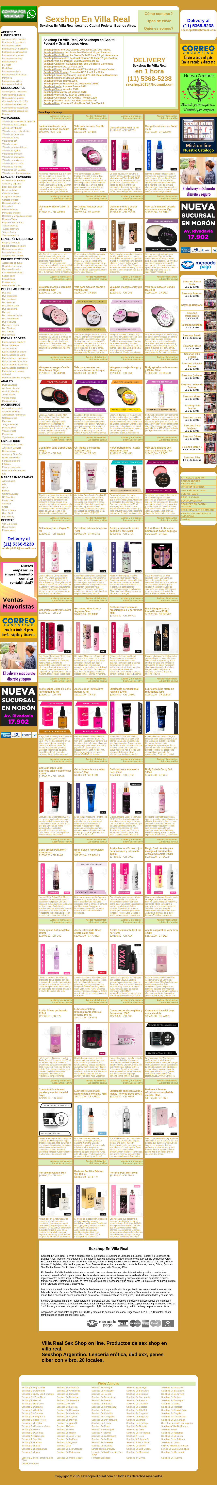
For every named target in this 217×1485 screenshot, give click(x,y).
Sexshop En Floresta (136, 1426)
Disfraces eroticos (11, 203)
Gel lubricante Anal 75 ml (124, 127)
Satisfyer (6, 503)
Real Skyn (7, 68)
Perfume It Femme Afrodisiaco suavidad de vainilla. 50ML (159, 1092)
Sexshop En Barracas (67, 1394)
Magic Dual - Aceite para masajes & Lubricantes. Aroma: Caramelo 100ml (159, 851)
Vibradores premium (12, 153)
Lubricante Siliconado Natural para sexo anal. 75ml (90, 1092)
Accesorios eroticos (11, 408)
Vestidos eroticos (10, 235)
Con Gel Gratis (9, 524)
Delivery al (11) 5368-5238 (18, 541)
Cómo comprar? (159, 14)
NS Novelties (8, 497)
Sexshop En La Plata (66, 1439)
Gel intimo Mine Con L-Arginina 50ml (87, 610)
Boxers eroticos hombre (14, 246)
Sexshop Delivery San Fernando (38, 1394)
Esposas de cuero (11, 269)
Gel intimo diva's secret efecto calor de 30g (123, 208)
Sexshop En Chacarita (67, 1410)
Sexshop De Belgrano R (34, 1416)
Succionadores (9, 348)
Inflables (6, 464)
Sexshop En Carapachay (103, 1407)
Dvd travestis (8, 334)
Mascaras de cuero (11, 285)
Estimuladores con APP (14, 342)
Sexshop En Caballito (137, 1403)
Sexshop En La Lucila (172, 1436)
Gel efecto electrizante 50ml (55, 610)
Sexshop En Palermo (171, 1458)
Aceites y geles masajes (14, 39)
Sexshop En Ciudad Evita (174, 1410)
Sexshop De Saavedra (67, 1400)
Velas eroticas (9, 431)
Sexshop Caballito (54, 63)
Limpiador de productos (14, 42)
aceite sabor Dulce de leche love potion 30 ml (55, 690)
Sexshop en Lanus (170, 1442)
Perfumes (7, 78)
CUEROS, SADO (189, 494)
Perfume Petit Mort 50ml (123, 1172)
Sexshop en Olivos (135, 1458)
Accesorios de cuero (12, 263)
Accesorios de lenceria (13, 180)
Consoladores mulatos (13, 98)
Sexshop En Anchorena (33, 1390)
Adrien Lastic (8, 481)
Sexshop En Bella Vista (172, 1394)
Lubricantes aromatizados (15, 48)
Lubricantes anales (11, 45)
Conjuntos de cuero (11, 266)
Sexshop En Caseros (136, 1407)
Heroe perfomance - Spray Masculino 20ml (125, 449)
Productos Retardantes (13, 470)
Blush (5, 487)
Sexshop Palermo (54, 52)
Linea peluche (9, 282)
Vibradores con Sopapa (14, 170)
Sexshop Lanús (53, 86)
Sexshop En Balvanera (137, 1390)
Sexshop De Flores (101, 1410)
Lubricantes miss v (11, 71)
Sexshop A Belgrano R (137, 1439)
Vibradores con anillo (12, 444)
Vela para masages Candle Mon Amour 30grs (54, 369)
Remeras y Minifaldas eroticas (17, 216)
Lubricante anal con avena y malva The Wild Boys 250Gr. (126, 1092)
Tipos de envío (158, 21)
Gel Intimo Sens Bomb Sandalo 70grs (87, 449)
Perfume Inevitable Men (52, 1172)
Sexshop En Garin (31, 1429)
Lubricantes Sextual (12, 84)
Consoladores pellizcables (15, 101)
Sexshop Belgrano (54, 49)
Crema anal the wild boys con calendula (159, 1012)
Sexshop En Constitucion (173, 1416)
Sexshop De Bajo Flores (34, 1420)
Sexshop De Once (65, 1403)
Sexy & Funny (9, 510)
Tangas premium (10, 229)
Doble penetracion (11, 457)
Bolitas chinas (9, 451)
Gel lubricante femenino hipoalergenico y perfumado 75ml (126, 610)
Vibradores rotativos (12, 166)
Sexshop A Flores (135, 1436)
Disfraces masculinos (12, 249)
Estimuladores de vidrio (13, 355)
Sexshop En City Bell (136, 1410)
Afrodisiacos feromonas (14, 414)
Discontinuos (8, 527)
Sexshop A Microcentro (33, 1436)
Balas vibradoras (10, 345)
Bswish (5, 490)
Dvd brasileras (9, 299)
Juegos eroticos (10, 424)
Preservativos (9, 427)
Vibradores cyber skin (13, 134)
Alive (4, 484)
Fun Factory (8, 516)
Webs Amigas (108, 1383)
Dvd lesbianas (9, 322)
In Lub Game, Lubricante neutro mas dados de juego (161, 529)
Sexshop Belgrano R (66, 1423)
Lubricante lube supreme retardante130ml (159, 690)
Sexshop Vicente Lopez (57, 100)
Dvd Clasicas (8, 328)
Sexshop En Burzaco (101, 1403)
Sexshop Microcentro (56, 58)
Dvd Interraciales (10, 318)
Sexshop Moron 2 (192, 447)
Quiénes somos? (158, 28)
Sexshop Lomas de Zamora (59, 75)
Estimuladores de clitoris (14, 351)
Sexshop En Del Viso (66, 1420)
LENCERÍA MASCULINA (193, 490)
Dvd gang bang (9, 309)
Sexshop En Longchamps (34, 1449)
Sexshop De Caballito (102, 1413)
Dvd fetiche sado (10, 305)
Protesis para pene (11, 467)
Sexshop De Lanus (170, 1403)
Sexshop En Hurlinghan (138, 1432)
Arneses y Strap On (12, 454)
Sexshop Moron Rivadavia (59, 83)
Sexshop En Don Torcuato (104, 1420)
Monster (6, 114)
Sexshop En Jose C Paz (68, 1436)
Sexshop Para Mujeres (192, 427)
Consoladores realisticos (14, 104)
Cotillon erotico (9, 418)
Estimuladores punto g (13, 371)
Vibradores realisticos (12, 160)
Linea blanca (8, 279)
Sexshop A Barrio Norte (137, 1442)
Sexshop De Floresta (171, 1407)
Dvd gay (6, 312)
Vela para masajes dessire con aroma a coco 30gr (160, 208)
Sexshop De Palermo (136, 1400)
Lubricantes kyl (9, 61)
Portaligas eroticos (11, 212)
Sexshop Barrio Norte (56, 55)
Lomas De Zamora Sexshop (175, 1449)
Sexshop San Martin (55, 92)
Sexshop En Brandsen (33, 1403)
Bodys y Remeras (11, 242)
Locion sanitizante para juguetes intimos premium (54, 127)
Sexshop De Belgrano (137, 1416)
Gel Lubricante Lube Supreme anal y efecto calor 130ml (55, 771)
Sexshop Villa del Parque (58, 61)
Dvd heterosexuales (12, 315)
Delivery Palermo (30, 1463)
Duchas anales (9, 385)
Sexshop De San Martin (138, 1397)
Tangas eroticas (10, 225)
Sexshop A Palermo (101, 1432)
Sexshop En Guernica (32, 1432)
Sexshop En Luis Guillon (138, 1449)
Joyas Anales (8, 394)
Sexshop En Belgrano (137, 1394)
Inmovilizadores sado (12, 272)
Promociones (8, 530)
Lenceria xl (7, 206)
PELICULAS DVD (190, 497)
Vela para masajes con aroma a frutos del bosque (89, 369)
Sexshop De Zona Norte (34, 1397)
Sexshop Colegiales (55, 97)
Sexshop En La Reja (101, 1439)
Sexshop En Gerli (65, 1429)
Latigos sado (8, 275)
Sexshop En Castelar (32, 1410)
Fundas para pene (11, 461)
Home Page (44, 112)
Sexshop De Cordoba (32, 1413)
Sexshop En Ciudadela (67, 1413)
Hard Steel (7, 513)
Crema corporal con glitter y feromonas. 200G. (126, 1012)
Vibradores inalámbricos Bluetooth (19, 121)
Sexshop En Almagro (136, 1387)
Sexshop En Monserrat (137, 1452)
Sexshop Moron (53, 80)
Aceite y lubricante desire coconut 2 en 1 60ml (124, 529)
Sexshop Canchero (135, 1420)
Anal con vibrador (11, 388)
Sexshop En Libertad (101, 1445)
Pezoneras (7, 434)
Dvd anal (6, 292)
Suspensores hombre (12, 255)
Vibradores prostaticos (13, 157)
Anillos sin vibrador (11, 448)
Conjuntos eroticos (11, 196)
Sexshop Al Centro (65, 1426)
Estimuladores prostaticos (15, 368)
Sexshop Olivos (53, 89)
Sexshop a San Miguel (102, 1429)
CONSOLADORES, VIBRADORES (191, 482)
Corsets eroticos (10, 200)
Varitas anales (9, 397)
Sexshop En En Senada (173, 1420)
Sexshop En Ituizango (172, 1432)
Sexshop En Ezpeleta (137, 1423)
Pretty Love (8, 500)
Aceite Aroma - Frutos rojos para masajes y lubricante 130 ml (126, 851)
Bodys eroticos (9, 190)
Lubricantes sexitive (12, 81)
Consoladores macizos (13, 95)
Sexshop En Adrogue (101, 1387)
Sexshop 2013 (63, 1445)
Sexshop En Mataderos (68, 1452)
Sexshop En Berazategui (103, 1397)
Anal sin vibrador (10, 391)
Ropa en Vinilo (9, 219)
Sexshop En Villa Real (88, 19)
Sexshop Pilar (52, 103)
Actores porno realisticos (14, 91)
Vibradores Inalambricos (14, 147)
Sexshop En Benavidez (68, 1397)
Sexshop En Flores (100, 1426)
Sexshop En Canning (32, 1407)
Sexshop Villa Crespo (56, 72)
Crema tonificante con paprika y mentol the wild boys (53, 1092)
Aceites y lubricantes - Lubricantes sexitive (61, 117)
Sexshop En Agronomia (33, 1387)
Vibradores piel (9, 144)
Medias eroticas (10, 209)
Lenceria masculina (11, 252)
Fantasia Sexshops (101, 1458)
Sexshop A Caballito (31, 1439)
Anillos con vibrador (12, 128)
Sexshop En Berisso (171, 1397)
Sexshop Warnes (53, 95)
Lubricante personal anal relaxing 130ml (124, 690)
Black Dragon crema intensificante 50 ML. (157, 610)
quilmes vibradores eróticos (174, 1445)
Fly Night (6, 65)
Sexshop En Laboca (31, 1442)
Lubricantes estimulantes (14, 52)
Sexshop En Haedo (66, 1432)
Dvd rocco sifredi (10, 325)
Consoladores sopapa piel (15, 111)
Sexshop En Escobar (32, 1423)
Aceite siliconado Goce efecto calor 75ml (87, 931)
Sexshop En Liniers (136, 1445)
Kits (4, 473)
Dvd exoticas (8, 302)
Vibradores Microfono (12, 163)
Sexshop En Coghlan (171, 1413)
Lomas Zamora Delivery (103, 1449)
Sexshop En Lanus (31, 1445)
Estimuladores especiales (15, 358)
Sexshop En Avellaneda (68, 1390)
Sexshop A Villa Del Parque (174, 1426)
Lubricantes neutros (12, 58)
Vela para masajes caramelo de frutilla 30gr (55, 288)
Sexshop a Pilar (169, 1429)
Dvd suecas (8, 331)
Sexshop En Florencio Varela (36, 1426)
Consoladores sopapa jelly (15, 107)
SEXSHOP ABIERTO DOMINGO (197, 510)
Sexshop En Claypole (137, 1413)
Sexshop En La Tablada (173, 1439)
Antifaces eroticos (11, 411)
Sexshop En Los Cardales (69, 1449)
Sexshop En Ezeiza (101, 1423)
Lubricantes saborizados (14, 74)
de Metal (6, 374)
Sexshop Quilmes (54, 78)
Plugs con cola (9, 401)
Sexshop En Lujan (31, 1452)
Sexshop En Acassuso (172, 1387)
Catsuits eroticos (10, 193)
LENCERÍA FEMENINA (192, 487)
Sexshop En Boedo (101, 1400)
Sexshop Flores (53, 69)
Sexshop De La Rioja (66, 1407)
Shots (5, 507)
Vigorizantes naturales (13, 437)
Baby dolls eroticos (11, 187)
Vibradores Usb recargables (16, 173)
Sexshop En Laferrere (102, 1442)
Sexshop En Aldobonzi (67, 1387)
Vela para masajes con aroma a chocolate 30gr (158, 449)
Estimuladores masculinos (15, 364)
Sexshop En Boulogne (172, 1400)
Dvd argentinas (9, 296)
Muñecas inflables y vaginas (16, 377)
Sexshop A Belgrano (66, 1442)
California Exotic (10, 494)
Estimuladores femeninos (14, 361)
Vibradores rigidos (11, 150)
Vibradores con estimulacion (16, 131)
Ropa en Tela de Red (12, 222)
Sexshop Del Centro (101, 1394)
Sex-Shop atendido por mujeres (177, 1423)
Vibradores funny (10, 137)
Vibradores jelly (9, 141)
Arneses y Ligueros (11, 183)
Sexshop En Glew (135, 1429)
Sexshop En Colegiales (103, 1416)
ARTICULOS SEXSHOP (193, 477)
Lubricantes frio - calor (13, 55)
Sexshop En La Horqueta (103, 1436)
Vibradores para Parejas (14, 124)
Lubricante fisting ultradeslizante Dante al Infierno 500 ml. (87, 1012)
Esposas (6, 421)
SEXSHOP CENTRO (191, 501)
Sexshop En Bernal (31, 1400)
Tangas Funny (9, 232)
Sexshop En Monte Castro (69, 1458)
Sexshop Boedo (53, 66)
